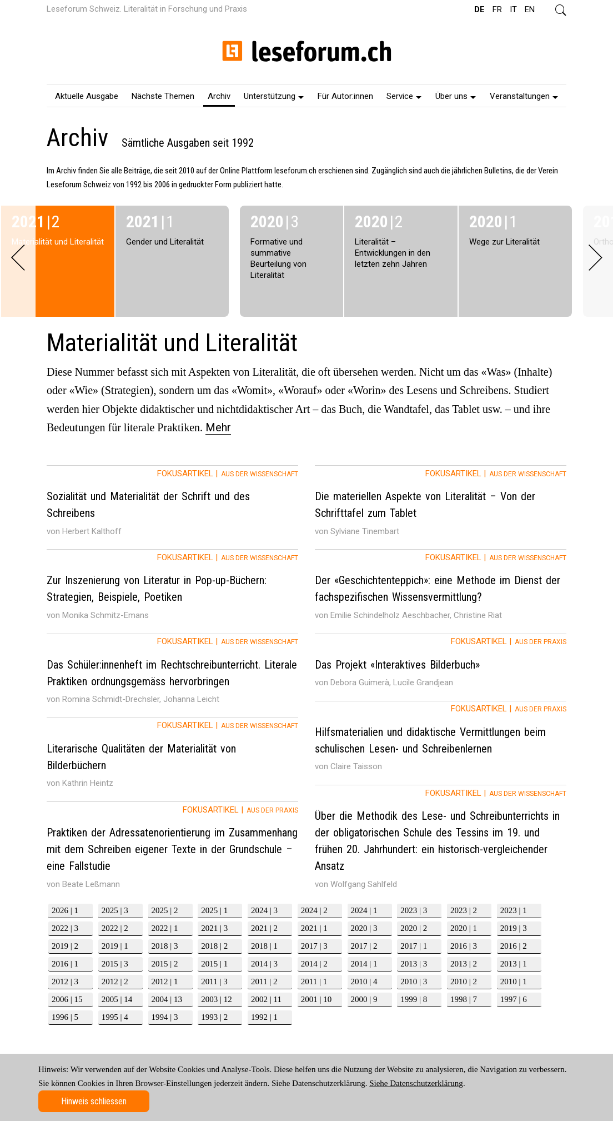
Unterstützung (274, 96)
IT (513, 9)
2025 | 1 (214, 910)
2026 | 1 (65, 910)
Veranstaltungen (524, 96)
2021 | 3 (214, 928)
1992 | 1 (264, 1017)
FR (497, 9)
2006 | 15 (67, 999)
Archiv (219, 96)
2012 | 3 (65, 981)
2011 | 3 (214, 981)
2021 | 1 (314, 928)
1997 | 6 (513, 999)
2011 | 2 (264, 981)
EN (530, 9)
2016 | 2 (513, 945)
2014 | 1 (364, 963)
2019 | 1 (115, 945)
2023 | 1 (513, 910)
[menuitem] (86, 95)
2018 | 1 (264, 945)
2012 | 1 (165, 981)
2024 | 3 (264, 910)
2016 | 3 (463, 945)
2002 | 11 (266, 999)
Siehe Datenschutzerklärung (416, 1083)
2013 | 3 (413, 963)
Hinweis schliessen (94, 1101)
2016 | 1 (65, 963)
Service (403, 96)
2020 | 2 (413, 928)
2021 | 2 (264, 928)
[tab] (172, 507)
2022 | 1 (165, 928)
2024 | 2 (314, 910)
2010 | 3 (413, 981)
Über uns (455, 96)
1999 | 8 (413, 999)
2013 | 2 (463, 963)
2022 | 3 (65, 928)
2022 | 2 (115, 928)
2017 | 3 (314, 945)
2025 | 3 (115, 910)
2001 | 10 (316, 999)
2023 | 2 (463, 910)
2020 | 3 (364, 928)
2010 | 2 (463, 981)
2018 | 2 (214, 945)
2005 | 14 (117, 999)
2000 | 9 (364, 999)
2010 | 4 (364, 981)
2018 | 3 (165, 945)
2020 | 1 (463, 928)
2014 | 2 (314, 963)
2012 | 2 (115, 981)
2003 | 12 (216, 999)
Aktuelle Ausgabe (86, 96)
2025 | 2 (165, 910)
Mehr (218, 427)
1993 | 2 (214, 1017)
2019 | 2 (65, 945)
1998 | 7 (463, 999)
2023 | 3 (413, 910)
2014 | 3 (264, 963)
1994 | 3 (165, 1017)
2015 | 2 (165, 963)
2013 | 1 (513, 963)
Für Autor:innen (345, 96)
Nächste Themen (163, 96)
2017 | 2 (364, 945)
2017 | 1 (413, 945)
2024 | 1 (364, 910)
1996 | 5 (65, 1017)
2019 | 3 (513, 928)
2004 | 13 (167, 999)
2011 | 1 (314, 981)
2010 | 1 (513, 981)
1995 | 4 (115, 1017)
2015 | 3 (115, 963)
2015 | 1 (214, 963)
